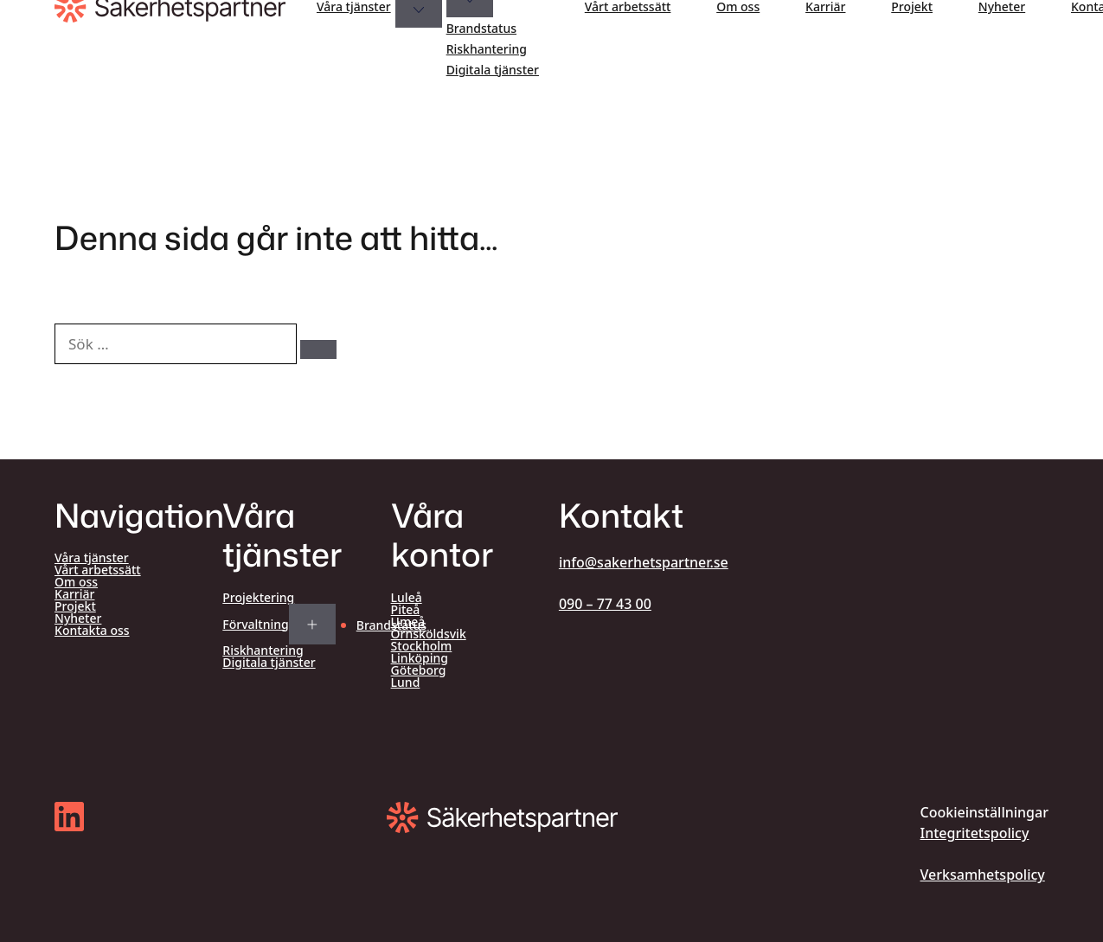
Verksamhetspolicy (982, 874)
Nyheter (1001, 7)
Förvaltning (255, 624)
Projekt (912, 7)
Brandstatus (481, 28)
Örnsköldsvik (428, 634)
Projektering (258, 598)
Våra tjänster (354, 7)
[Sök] (318, 349)
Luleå (406, 598)
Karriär (825, 7)
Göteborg (418, 670)
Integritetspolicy (974, 833)
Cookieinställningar (984, 812)
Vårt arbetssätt (628, 7)
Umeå (408, 622)
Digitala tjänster (492, 69)
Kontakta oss (92, 631)
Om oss (738, 7)
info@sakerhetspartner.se (643, 562)
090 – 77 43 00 (605, 603)
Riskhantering (486, 49)
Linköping (419, 658)
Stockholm (421, 646)
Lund (405, 682)
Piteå (405, 610)
